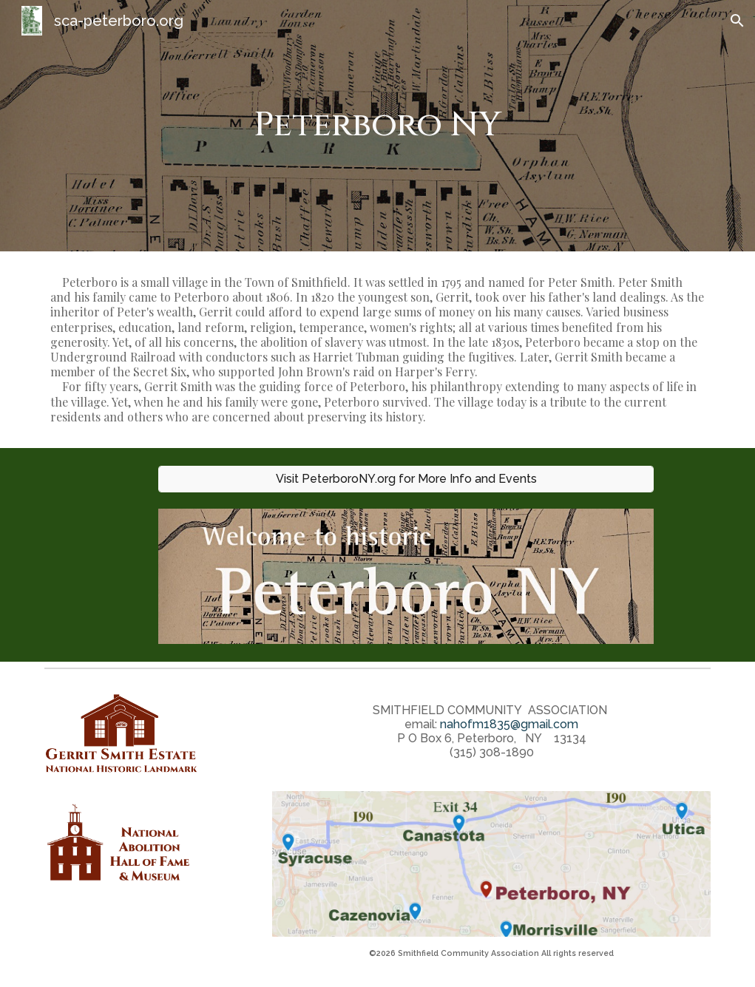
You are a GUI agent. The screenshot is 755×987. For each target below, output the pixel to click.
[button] (737, 20)
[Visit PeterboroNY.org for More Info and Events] (406, 479)
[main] (377, 126)
